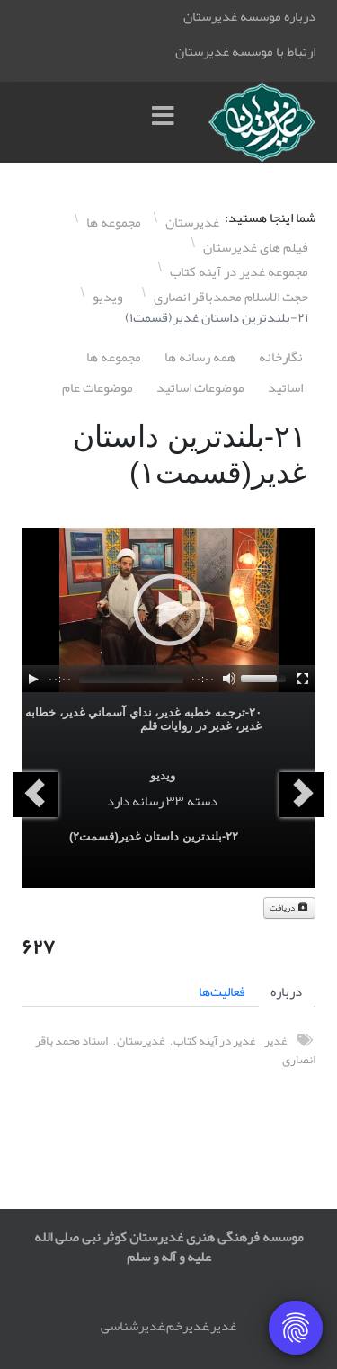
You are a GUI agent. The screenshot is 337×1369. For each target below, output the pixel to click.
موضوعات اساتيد (200, 387)
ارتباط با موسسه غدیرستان (245, 51)
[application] (168, 610)
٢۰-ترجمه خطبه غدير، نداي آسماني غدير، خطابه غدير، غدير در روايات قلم (143, 719)
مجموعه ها (113, 356)
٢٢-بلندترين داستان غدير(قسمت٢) (153, 836)
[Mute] (229, 678)
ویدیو (162, 775)
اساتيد (285, 387)
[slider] (131, 678)
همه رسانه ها (199, 356)
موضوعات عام (97, 387)
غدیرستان (140, 1040)
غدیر (275, 1040)
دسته (202, 800)
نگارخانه (281, 356)
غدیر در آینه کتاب (214, 1040)
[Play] (33, 678)
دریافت (289, 908)
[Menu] (167, 122)
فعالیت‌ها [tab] (222, 991)
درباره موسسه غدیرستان (249, 16)
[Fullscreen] (303, 678)
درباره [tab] (286, 991)
